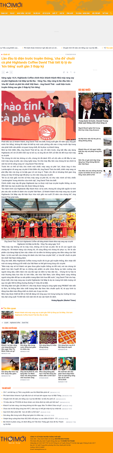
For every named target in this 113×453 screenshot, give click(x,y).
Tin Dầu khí (36, 13)
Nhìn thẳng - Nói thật (24, 13)
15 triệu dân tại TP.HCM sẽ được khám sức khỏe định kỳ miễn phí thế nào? (36, 402)
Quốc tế (54, 13)
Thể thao (105, 13)
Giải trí (62, 13)
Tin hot (12, 13)
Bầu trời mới (96, 13)
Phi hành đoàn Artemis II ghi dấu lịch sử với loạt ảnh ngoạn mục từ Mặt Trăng (37, 396)
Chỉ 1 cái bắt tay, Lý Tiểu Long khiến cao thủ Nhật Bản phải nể (31, 392)
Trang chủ (4, 13)
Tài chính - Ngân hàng (83, 13)
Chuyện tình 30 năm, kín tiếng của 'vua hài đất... (84, 48)
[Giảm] (3, 72)
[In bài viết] (74, 72)
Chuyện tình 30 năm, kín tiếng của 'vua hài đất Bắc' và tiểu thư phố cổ (34, 399)
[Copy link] (71, 72)
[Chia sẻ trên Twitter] (67, 72)
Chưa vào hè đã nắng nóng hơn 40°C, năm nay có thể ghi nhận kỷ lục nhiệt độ (37, 409)
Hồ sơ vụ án (46, 13)
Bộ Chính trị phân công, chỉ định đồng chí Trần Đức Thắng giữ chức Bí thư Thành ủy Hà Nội (39, 423)
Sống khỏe (70, 13)
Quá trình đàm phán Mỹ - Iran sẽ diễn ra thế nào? (26, 412)
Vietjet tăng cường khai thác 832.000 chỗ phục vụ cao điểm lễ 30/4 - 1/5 (35, 419)
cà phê (6, 322)
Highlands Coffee (15, 322)
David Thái (25, 322)
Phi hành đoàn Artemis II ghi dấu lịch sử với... (44, 48)
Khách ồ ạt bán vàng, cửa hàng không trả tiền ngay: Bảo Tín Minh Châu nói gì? (37, 405)
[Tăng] (11, 72)
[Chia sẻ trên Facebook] (64, 72)
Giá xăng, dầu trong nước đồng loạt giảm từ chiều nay (28, 415)
